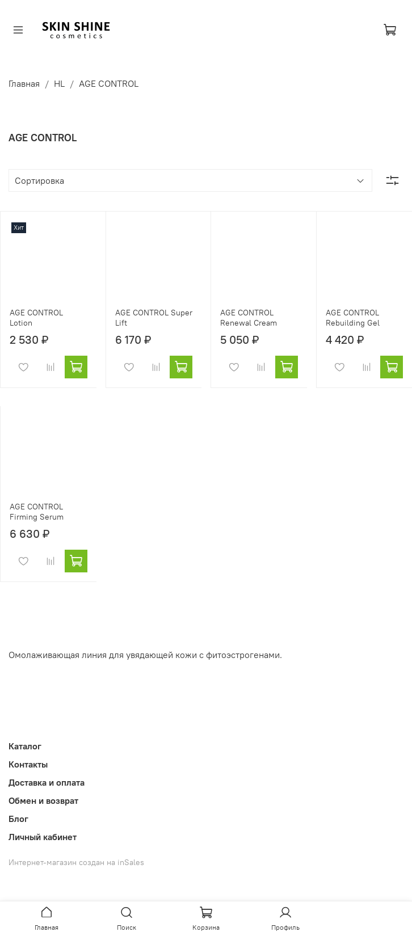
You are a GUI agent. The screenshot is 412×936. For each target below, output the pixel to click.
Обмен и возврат (43, 800)
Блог (18, 818)
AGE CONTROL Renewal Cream (248, 317)
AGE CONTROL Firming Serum (37, 511)
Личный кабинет (43, 836)
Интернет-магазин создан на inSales (76, 862)
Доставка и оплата (47, 782)
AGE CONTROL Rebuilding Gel (353, 317)
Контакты (28, 764)
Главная (24, 83)
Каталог (25, 746)
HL (59, 83)
